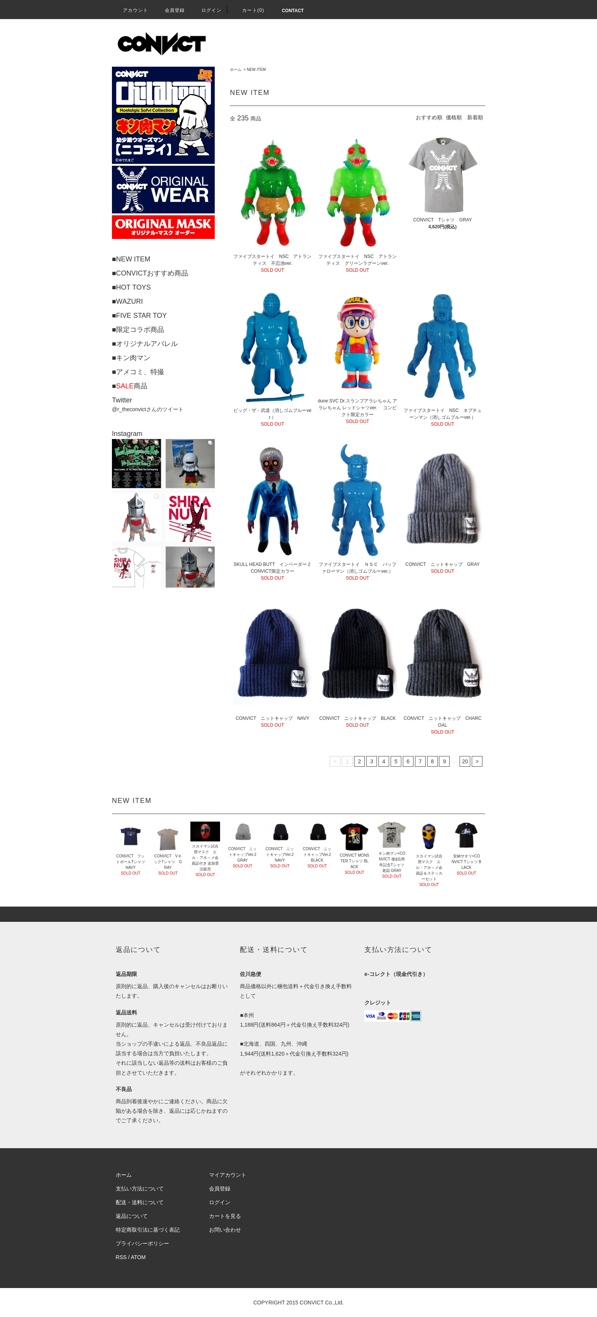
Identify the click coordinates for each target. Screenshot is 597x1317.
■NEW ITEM (131, 259)
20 (465, 761)
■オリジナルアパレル (145, 344)
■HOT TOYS (131, 287)
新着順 (475, 117)
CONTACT (293, 10)
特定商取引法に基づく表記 (148, 1230)
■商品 (129, 386)
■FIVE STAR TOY (139, 315)
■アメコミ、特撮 (138, 372)
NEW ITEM (256, 69)
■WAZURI (127, 301)
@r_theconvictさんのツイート (148, 409)
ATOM (138, 1257)
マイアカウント (227, 1175)
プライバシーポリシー (142, 1243)
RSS (121, 1257)
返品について (132, 1216)
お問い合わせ (225, 1230)
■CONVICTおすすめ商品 (150, 273)
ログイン (207, 10)
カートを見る (225, 1216)
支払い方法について (140, 1189)
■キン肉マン (131, 358)
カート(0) (248, 10)
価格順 (454, 117)
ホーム (235, 69)
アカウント (131, 10)
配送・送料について (140, 1202)
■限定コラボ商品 (138, 329)
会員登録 (170, 10)
